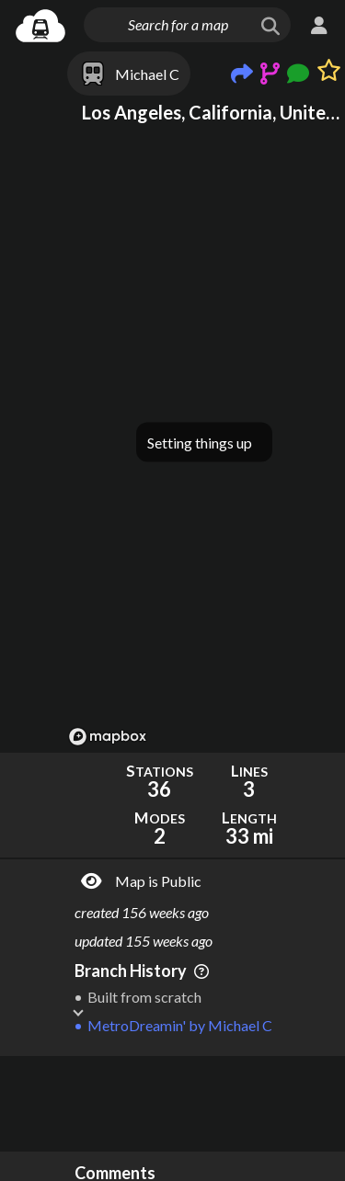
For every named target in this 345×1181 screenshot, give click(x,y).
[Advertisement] (204, 1104)
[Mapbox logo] (107, 736)
